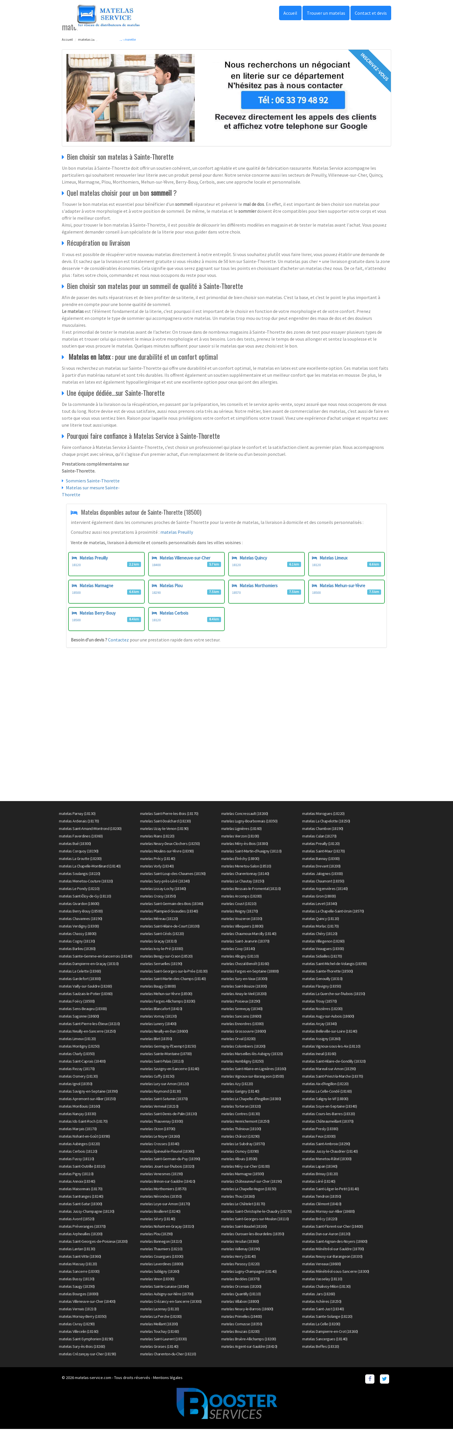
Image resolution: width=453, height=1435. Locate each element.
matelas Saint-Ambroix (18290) (326, 1149)
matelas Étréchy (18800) (240, 864)
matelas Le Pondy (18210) (79, 894)
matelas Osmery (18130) (78, 1082)
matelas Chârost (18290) (240, 1142)
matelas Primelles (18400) (241, 1322)
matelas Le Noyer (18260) (160, 1142)
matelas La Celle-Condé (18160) (327, 1097)
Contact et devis (371, 13)
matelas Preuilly (176, 532)
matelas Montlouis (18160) (79, 1112)
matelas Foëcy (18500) (77, 1006)
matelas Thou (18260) (238, 1202)
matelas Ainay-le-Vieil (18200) (244, 999)
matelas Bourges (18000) (79, 1299)
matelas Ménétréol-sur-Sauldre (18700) (333, 1254)
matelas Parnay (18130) (77, 819)
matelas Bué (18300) (75, 849)
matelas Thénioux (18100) (241, 1134)
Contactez (119, 645)
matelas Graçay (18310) (158, 946)
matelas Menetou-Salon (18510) (246, 871)
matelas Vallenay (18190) (240, 1254)
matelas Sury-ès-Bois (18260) (82, 1352)
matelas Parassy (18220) (240, 1269)
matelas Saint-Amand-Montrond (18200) (90, 834)
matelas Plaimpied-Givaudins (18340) (169, 916)
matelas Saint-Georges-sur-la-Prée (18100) (174, 976)
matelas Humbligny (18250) (242, 1067)
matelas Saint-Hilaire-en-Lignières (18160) (253, 1074)
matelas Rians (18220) (157, 841)
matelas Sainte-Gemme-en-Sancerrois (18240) (95, 961)
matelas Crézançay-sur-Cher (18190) (87, 1359)
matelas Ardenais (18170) (79, 826)
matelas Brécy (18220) (319, 1224)
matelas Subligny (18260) (159, 1277)
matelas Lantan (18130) (77, 1254)
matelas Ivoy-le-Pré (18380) (161, 954)
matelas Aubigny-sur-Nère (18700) (167, 1299)
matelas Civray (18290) (76, 1329)
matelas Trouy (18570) (319, 1006)
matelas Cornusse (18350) (241, 1329)
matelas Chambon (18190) (322, 834)
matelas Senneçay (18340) (242, 1014)
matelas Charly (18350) (76, 1059)
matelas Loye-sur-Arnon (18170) (165, 1209)
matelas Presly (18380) (320, 1134)
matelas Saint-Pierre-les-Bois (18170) (169, 819)
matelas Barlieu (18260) (77, 954)
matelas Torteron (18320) (241, 1112)
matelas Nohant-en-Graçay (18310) (167, 1232)
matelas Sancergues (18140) (324, 1344)
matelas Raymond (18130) (160, 1097)
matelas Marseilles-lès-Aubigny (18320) (252, 1059)
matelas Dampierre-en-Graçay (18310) (89, 969)
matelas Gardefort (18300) (80, 984)
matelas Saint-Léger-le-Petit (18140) (330, 1194)
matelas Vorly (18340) (157, 871)
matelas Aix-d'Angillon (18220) (325, 1089)
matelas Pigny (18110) (76, 1179)
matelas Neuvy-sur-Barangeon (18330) (332, 1262)
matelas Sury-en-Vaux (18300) (244, 984)
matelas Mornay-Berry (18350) (82, 1322)
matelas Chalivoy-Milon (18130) (326, 1292)
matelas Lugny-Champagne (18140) (249, 1277)
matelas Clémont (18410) (321, 1209)
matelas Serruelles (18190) (161, 969)
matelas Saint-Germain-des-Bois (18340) (171, 909)
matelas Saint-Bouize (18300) (244, 991)
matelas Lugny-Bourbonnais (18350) (249, 826)
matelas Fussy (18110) (76, 1164)
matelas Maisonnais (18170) (80, 1194)
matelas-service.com (93, 1383)
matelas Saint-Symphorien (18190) (86, 1344)
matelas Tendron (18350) (321, 1202)
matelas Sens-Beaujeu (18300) (83, 1014)
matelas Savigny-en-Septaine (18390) (88, 1097)
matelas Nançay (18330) (77, 1119)
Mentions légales (168, 1383)
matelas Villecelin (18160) (78, 1337)
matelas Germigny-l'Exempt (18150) (168, 1052)
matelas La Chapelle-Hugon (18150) (248, 1194)
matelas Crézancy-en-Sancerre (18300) (171, 1307)
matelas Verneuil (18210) (159, 1112)
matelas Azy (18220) (237, 1089)
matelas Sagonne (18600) (79, 1022)
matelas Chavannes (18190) (80, 924)
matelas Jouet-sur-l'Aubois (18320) (167, 1172)
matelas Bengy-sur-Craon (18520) (166, 961)
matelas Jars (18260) (318, 1299)
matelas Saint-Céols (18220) (162, 939)
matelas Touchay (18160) (159, 1337)
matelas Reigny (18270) (239, 916)
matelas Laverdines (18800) (161, 1269)
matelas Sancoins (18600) (241, 1022)
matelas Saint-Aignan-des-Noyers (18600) (334, 1247)
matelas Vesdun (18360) (240, 1247)
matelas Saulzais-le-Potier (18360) (85, 999)
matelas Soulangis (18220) (79, 879)
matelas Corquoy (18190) (79, 856)
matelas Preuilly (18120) (320, 849)
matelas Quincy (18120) (320, 924)
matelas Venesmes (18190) (161, 1179)
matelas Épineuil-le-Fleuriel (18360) (167, 1157)
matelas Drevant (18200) (321, 871)
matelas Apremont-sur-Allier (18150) (87, 1104)
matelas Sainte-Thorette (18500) (327, 976)
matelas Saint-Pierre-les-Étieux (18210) (89, 1029)
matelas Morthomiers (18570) (163, 1194)
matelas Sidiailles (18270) (322, 961)
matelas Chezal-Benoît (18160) (245, 969)
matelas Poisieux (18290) (240, 1006)
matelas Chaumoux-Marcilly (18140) (248, 939)
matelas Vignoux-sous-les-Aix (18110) (331, 1052)
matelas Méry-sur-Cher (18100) (245, 1172)
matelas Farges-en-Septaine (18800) (250, 976)
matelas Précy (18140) (157, 864)
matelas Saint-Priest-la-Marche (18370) (332, 1082)
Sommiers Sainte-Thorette (93, 481)
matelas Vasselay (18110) (322, 1284)
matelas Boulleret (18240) (160, 1217)
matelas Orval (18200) (238, 1044)
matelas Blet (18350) (156, 1044)
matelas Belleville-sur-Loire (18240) (329, 1037)
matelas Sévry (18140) (157, 1224)
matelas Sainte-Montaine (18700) (166, 1059)
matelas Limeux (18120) (77, 1044)
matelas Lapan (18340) (319, 1172)
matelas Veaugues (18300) (323, 954)
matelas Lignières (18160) (241, 834)
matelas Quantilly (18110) (241, 1299)
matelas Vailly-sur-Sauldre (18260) (85, 991)
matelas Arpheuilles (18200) (81, 1239)
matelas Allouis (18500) (239, 1164)
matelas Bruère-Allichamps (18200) (248, 1344)
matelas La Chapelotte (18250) (326, 826)
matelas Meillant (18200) (159, 1329)
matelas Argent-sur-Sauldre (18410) (249, 1352)
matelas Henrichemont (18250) (245, 1127)
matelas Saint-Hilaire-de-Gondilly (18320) (334, 1067)
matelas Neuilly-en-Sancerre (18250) (87, 1037)
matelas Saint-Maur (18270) (323, 856)
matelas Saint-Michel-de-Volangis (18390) (334, 969)
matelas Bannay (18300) (320, 864)
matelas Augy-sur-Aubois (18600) (328, 1022)
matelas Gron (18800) (319, 901)
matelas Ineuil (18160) (319, 1059)
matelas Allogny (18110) (240, 961)
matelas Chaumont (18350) (323, 886)
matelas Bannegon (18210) (161, 1247)
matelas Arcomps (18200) (241, 901)
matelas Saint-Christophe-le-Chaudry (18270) (256, 1217)
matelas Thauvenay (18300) (161, 1127)
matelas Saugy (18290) (77, 1292)
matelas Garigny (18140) (240, 1097)
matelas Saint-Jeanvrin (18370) (245, 946)
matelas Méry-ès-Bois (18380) (244, 849)
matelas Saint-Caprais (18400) (82, 1067)
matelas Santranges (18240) (81, 1202)
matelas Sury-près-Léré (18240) (165, 886)
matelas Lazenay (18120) (159, 1314)
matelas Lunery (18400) (158, 1029)
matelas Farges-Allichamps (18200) (167, 1006)
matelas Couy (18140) (238, 954)
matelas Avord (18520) (76, 1224)
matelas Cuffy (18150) (157, 1082)
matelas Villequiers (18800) (242, 931)
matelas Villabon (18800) (240, 1307)
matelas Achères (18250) (321, 1307)
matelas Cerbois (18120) (78, 1157)
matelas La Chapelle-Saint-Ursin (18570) (333, 916)
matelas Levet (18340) (319, 909)
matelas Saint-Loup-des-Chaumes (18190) (173, 879)
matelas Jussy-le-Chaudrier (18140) (330, 1157)
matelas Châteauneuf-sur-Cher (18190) (251, 1187)
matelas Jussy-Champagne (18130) (86, 1217)
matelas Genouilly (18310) (322, 984)
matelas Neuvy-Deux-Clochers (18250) (170, 849)
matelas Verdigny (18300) (79, 931)
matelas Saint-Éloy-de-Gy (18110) (85, 901)
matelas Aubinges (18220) (79, 1149)
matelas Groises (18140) (159, 1352)
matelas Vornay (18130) (158, 1022)
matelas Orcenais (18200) (241, 1292)
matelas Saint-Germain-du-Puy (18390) (170, 1164)
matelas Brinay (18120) (320, 1179)
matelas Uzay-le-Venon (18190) (164, 834)
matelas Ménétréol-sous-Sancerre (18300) (335, 1277)
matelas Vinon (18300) (157, 1284)
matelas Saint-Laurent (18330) (163, 1344)
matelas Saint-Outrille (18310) (82, 1172)
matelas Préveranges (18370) (82, 1232)
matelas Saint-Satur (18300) (80, 1209)
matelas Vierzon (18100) (240, 841)
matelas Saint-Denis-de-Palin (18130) (168, 1119)
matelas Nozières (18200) (322, 1014)
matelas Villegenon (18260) (323, 946)
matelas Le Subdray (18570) (243, 1149)
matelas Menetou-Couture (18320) (86, 886)
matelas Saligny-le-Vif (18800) (325, 1104)
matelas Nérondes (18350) (161, 1202)
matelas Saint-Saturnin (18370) (164, 1104)
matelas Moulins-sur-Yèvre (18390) (167, 856)
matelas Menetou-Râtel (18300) (327, 1164)
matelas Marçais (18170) (78, 1134)
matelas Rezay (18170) (77, 1074)
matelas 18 (86, 39)
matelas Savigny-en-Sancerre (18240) (169, 1074)
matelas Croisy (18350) (158, 901)
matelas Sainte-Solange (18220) (327, 1322)
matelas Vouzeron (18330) (241, 924)
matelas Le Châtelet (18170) (243, 1209)
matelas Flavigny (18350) (321, 991)
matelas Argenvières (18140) (325, 894)
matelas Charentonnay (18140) (245, 879)
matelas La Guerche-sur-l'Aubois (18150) (333, 999)
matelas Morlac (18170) (320, 931)
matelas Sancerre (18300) (79, 1277)
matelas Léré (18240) (318, 1187)
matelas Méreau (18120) (159, 924)
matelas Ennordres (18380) (242, 1029)
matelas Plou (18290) (156, 1239)
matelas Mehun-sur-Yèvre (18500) (166, 999)
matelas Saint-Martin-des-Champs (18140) (173, 984)
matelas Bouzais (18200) (240, 1337)
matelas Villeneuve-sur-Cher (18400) (87, 1307)
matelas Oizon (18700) (157, 1134)
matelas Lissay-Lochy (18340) (163, 894)
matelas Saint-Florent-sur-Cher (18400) (332, 1232)
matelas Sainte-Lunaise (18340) (164, 1292)
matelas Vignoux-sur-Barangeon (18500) (252, 1082)
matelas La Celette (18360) (80, 976)
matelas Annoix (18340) (77, 1187)
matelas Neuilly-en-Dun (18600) (164, 1037)
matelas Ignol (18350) (75, 1089)
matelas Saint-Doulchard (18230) (165, 826)
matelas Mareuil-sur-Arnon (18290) (329, 1074)
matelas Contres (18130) (240, 1119)
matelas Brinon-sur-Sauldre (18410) (167, 1187)
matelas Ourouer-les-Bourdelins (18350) (252, 1239)
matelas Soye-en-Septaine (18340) (329, 1112)
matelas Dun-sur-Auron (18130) (326, 1239)
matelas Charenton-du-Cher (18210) (168, 1359)
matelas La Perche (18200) (161, 1322)
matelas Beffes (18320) (320, 1352)
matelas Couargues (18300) (161, 1262)
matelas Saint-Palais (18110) (162, 1067)
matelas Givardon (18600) (79, 909)
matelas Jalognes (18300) (322, 879)
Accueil (290, 13)
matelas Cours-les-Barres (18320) (328, 1119)
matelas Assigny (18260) (321, 1044)
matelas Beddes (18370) (240, 1284)
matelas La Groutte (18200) (80, 864)
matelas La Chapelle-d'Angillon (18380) (251, 1104)
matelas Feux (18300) (318, 1142)
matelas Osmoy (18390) (240, 1157)
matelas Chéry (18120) (319, 939)
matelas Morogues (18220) (323, 819)
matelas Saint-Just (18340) (323, 1314)
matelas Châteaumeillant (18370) (328, 1127)
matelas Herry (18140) (238, 1262)
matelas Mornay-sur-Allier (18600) (328, 1217)
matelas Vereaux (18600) (321, 1269)
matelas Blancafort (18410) (161, 1014)
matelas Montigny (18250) (79, 1052)
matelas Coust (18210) (239, 909)
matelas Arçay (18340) (319, 1029)
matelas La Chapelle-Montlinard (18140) (89, 871)
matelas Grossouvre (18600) (243, 1037)
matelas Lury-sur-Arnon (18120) (164, 1089)
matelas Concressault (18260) (244, 819)
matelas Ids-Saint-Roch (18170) (83, 1127)
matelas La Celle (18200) (321, 1329)
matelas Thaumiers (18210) (161, 1254)
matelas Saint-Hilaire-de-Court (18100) (170, 931)
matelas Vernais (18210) (77, 1314)
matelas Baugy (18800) (158, 991)
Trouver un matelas (326, 13)
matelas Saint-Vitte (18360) (80, 1262)
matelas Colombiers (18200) (243, 1052)
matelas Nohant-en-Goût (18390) (84, 1142)
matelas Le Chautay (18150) (242, 886)
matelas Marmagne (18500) (242, 1179)
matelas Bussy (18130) (76, 1284)
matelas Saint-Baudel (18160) (244, 1232)
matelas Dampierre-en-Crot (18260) (330, 1337)
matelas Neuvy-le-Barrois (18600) (247, 1314)
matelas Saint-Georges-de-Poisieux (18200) (93, 1247)
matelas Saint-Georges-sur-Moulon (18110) (255, 1224)
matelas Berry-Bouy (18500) (81, 916)
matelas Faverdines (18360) (81, 841)
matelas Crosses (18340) (159, 1149)
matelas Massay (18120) (78, 1269)
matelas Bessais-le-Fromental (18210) (251, 894)
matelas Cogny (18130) (77, 946)
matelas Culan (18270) (319, 841)
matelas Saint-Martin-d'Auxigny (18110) (251, 856)
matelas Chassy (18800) (77, 939)
